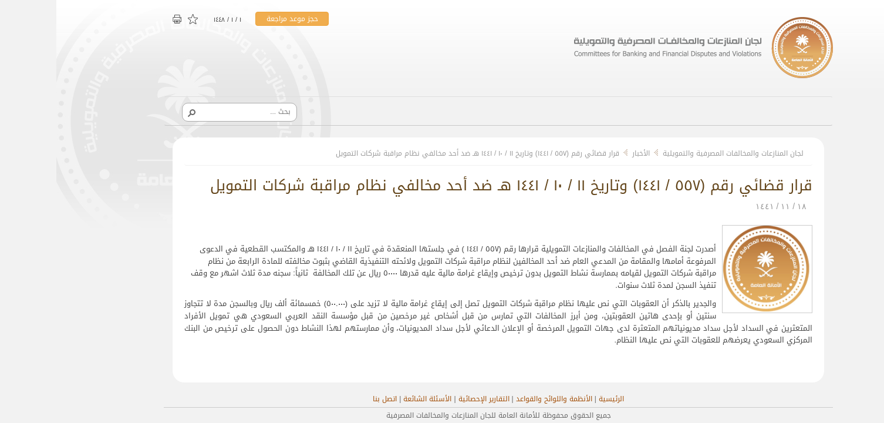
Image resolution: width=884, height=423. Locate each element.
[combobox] (187, 111)
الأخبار (584, 153)
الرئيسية (555, 398)
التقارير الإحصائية (427, 398)
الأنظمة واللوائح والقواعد (498, 398)
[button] (135, 112)
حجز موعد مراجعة (236, 18)
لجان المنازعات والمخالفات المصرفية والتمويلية (676, 153)
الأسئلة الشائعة (371, 398)
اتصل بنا (328, 398)
